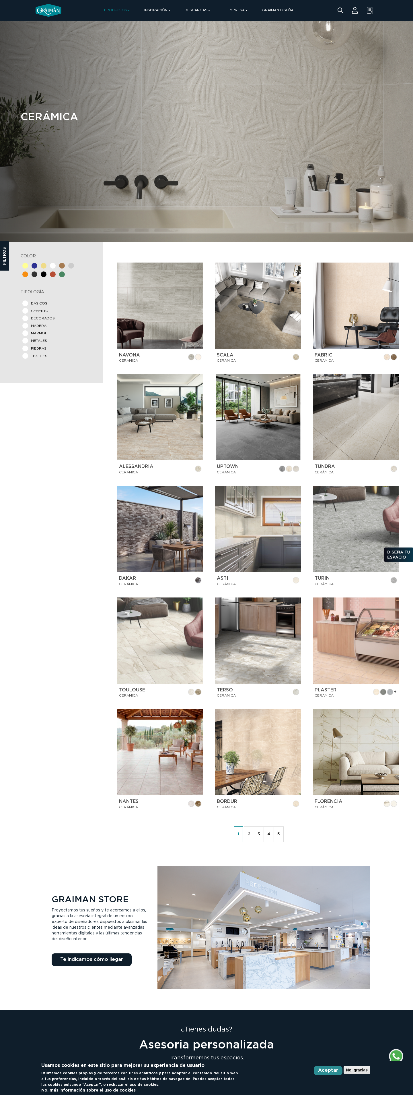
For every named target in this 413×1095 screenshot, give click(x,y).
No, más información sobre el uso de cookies (88, 1090)
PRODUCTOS (117, 10)
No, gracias (357, 1070)
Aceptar (328, 1070)
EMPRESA (237, 10)
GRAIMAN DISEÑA (277, 10)
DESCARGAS (197, 10)
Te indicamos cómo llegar (91, 959)
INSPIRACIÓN (157, 10)
